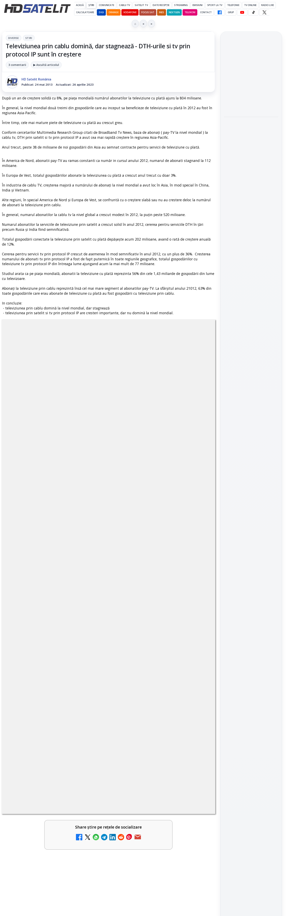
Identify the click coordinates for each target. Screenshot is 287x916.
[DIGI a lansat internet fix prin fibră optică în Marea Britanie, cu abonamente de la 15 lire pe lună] (90, 776)
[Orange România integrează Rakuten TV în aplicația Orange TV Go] (198, 869)
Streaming (181, 5)
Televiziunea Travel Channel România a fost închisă (42, 687)
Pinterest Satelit (251, 555)
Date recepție (161, 5)
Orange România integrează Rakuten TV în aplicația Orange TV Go (153, 863)
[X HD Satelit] (264, 12)
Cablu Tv (124, 5)
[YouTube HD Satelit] (242, 12)
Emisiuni (197, 5)
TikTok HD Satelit (251, 532)
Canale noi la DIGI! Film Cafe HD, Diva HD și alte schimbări (151, 729)
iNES (161, 12)
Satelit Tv (141, 5)
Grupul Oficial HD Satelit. (82, 571)
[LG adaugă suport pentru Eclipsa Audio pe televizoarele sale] (251, 198)
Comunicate (106, 5)
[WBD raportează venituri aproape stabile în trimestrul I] (90, 828)
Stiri (28, 38)
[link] (54, 695)
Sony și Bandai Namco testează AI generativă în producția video (251, 121)
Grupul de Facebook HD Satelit (251, 496)
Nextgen (174, 12)
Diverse (13, 38)
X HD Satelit (251, 544)
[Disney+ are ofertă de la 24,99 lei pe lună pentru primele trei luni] (198, 693)
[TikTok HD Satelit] (253, 12)
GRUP (231, 12)
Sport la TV (214, 5)
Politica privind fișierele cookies (251, 669)
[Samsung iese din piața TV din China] (251, 93)
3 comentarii (17, 65)
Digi (229, 608)
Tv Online (250, 5)
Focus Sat (147, 12)
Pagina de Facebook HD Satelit (251, 480)
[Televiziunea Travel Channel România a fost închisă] (90, 693)
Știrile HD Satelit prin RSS (251, 568)
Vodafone (130, 12)
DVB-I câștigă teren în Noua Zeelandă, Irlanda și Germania (153, 822)
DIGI (101, 12)
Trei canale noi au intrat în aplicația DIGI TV (43, 726)
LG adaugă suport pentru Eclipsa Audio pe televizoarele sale (250, 173)
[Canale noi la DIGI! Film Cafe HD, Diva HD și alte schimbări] (198, 735)
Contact (206, 12)
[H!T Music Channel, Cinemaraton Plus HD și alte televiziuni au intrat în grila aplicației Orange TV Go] (90, 869)
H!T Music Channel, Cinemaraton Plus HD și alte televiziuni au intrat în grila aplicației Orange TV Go (43, 868)
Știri (91, 5)
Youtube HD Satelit (251, 521)
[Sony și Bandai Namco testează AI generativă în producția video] (251, 146)
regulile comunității (67, 565)
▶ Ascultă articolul (46, 65)
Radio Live (267, 5)
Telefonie (233, 5)
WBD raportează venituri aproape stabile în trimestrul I (44, 822)
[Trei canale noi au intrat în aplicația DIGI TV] (90, 735)
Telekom (190, 12)
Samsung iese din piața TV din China (249, 70)
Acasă (80, 5)
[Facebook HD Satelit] (219, 12)
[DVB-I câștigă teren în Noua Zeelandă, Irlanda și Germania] (198, 828)
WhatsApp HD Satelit (251, 510)
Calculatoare (85, 12)
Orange (114, 12)
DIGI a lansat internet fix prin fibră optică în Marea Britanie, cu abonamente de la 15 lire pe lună (44, 772)
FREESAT (243, 608)
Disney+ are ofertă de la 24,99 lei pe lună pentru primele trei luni (151, 687)
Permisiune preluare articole (251, 656)
